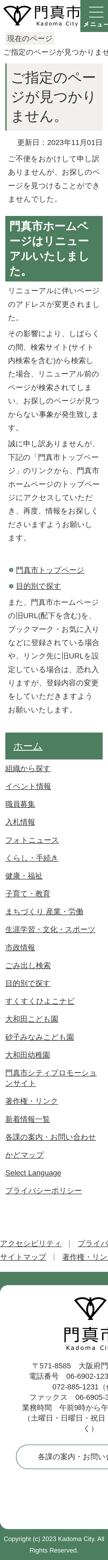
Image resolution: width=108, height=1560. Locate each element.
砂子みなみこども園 (39, 1037)
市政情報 (20, 947)
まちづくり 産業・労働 (44, 911)
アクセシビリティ (31, 1243)
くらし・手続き (32, 858)
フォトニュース (32, 840)
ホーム (28, 746)
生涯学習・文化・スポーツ (50, 929)
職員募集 (20, 804)
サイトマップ (23, 1257)
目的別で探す (38, 586)
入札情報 (20, 822)
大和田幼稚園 (27, 1055)
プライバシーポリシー (43, 1191)
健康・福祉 (24, 876)
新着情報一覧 (27, 1119)
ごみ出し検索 (28, 965)
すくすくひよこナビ (40, 1001)
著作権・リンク (31, 1101)
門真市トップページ (50, 570)
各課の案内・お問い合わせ (50, 1137)
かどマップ (24, 1155)
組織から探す (28, 768)
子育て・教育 (27, 894)
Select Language (33, 1173)
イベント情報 (28, 786)
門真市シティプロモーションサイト (51, 1078)
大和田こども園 (31, 1019)
